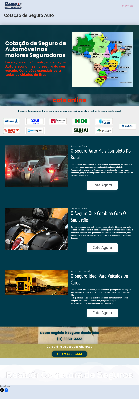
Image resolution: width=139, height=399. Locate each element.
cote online (69, 100)
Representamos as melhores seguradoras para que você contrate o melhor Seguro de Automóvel (69, 111)
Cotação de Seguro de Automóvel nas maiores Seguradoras (35, 49)
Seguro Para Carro (79, 146)
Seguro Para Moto (79, 209)
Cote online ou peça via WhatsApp (69, 346)
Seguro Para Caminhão (81, 271)
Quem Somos (127, 6)
